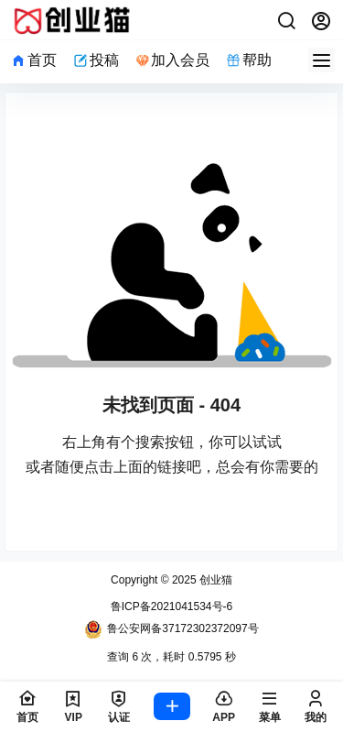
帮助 (249, 60)
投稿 (96, 60)
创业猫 (214, 580)
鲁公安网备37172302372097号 (171, 629)
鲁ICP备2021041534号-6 (171, 606)
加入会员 (172, 60)
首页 (34, 60)
